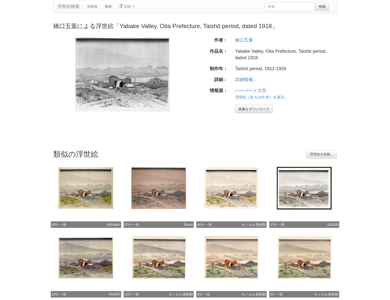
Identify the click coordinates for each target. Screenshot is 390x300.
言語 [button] (126, 6)
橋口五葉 (244, 40)
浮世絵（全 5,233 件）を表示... (261, 97)
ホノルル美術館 (254, 225)
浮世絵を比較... (322, 154)
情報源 (92, 6)
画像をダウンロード (254, 109)
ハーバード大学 (250, 90)
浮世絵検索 (68, 6)
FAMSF (114, 294)
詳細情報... (246, 79)
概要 (108, 6)
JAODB (333, 225)
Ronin (188, 225)
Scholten (113, 225)
